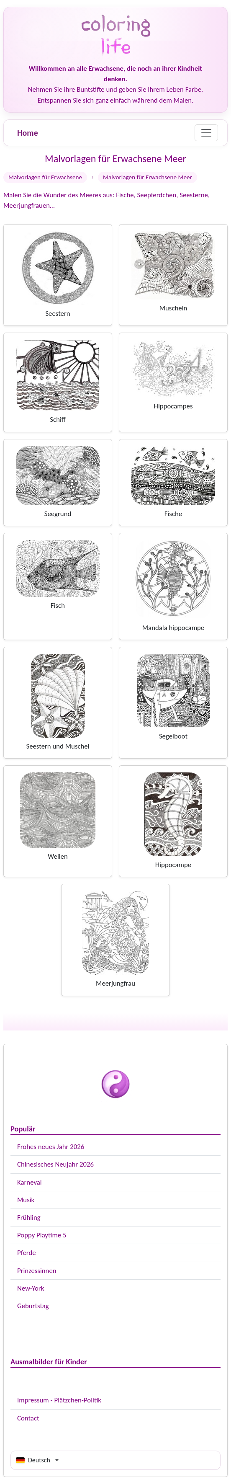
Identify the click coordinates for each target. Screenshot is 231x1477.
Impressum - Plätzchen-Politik (59, 1400)
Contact (28, 1418)
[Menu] (206, 132)
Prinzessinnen (36, 1270)
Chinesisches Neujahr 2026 (55, 1164)
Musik (25, 1200)
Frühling (29, 1217)
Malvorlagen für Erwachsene (45, 177)
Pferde (26, 1252)
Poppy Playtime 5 (41, 1235)
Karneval (29, 1182)
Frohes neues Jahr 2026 (50, 1146)
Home (27, 133)
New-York (30, 1288)
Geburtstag (33, 1305)
